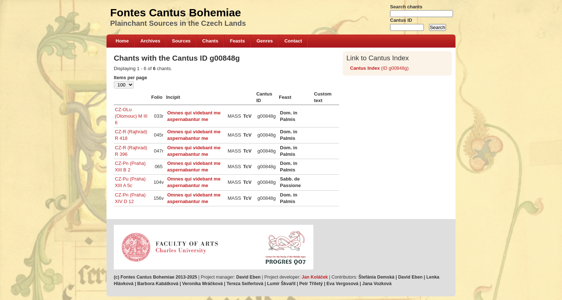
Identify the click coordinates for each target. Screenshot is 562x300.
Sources (181, 41)
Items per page (130, 77)
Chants (210, 41)
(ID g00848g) (379, 68)
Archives (150, 41)
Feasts (237, 41)
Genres (265, 41)
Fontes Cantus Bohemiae (175, 13)
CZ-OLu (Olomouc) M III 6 (131, 116)
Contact (293, 41)
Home (122, 41)
